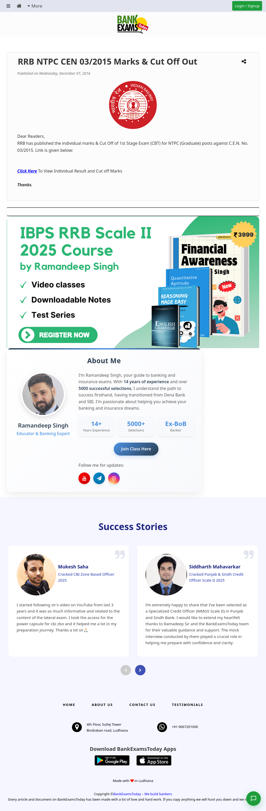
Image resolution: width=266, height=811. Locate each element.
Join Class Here (136, 449)
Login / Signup (247, 5)
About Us (102, 704)
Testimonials (187, 704)
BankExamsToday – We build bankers (142, 794)
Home (69, 704)
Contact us (142, 704)
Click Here (27, 171)
